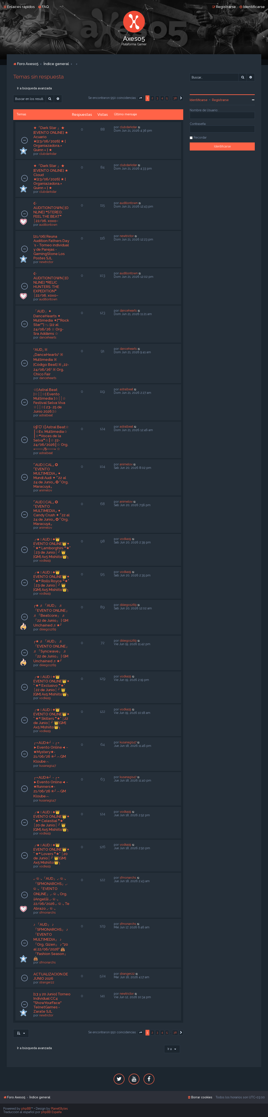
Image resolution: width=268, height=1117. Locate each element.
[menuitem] (43, 7)
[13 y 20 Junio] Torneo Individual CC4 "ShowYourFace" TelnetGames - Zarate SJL (51, 1003)
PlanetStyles (59, 1108)
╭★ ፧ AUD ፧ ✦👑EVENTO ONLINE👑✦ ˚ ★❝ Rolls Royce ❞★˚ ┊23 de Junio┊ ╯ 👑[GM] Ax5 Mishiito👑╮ (51, 581)
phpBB (26, 1108)
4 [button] (162, 98)
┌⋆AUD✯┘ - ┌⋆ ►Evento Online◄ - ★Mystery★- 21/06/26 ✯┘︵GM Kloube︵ (50, 752)
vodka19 (45, 560)
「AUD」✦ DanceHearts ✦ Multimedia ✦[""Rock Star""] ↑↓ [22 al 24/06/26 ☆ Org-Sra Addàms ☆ (51, 322)
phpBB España (51, 1112)
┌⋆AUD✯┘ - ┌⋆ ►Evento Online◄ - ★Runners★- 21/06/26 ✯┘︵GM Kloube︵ (50, 786)
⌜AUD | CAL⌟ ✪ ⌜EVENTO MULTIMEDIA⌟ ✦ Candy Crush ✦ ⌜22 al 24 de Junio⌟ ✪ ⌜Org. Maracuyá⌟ (51, 513)
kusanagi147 (47, 765)
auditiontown (48, 224)
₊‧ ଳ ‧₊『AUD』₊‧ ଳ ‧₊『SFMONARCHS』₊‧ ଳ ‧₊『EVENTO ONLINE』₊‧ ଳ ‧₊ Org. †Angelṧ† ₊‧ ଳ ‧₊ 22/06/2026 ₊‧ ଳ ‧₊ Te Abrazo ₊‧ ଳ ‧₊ (51, 893)
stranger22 (46, 982)
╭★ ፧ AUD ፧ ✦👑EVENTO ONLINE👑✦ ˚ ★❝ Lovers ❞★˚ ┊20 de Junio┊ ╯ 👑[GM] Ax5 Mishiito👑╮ (51, 854)
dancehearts (47, 337)
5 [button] (167, 98)
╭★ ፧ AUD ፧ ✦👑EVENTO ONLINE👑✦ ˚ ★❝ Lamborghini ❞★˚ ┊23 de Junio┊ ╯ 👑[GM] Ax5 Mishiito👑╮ (51, 548)
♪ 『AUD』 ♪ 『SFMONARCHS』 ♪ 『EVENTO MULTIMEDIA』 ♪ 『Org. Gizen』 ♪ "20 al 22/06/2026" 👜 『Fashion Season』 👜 (50, 941)
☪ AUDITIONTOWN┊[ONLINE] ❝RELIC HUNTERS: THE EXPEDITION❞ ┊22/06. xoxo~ (51, 284)
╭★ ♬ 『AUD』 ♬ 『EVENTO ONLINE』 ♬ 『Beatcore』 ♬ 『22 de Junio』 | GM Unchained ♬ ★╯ (51, 615)
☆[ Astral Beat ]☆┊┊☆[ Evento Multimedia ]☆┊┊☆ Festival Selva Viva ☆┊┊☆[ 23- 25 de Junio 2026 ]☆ (49, 401)
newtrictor (46, 262)
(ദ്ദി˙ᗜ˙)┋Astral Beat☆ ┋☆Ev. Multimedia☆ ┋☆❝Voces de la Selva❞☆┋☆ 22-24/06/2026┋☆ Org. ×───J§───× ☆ (51, 438)
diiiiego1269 (47, 629)
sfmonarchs (47, 912)
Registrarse (220, 100)
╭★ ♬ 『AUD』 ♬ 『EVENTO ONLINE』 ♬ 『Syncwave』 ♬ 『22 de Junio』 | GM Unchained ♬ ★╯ (51, 651)
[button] (141, 98)
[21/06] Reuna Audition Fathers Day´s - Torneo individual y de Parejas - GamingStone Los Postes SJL (51, 247)
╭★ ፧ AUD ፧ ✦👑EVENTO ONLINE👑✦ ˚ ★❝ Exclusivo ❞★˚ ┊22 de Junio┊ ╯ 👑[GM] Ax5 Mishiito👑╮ (51, 685)
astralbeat (46, 415)
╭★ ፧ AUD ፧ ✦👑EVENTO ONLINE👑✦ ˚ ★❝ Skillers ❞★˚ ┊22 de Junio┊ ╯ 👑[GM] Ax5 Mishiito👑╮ (51, 718)
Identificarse (199, 100)
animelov (45, 490)
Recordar (200, 137)
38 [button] (175, 98)
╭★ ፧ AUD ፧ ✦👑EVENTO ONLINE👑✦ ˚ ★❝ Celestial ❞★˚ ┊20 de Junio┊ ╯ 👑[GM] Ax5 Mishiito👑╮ (51, 821)
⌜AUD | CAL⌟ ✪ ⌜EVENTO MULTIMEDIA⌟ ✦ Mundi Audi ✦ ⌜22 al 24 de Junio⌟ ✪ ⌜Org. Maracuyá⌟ (51, 476)
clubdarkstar (48, 153)
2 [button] (152, 98)
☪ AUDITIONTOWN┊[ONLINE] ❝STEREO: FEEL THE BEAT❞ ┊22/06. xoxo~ (51, 212)
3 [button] (157, 98)
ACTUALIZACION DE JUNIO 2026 (50, 976)
